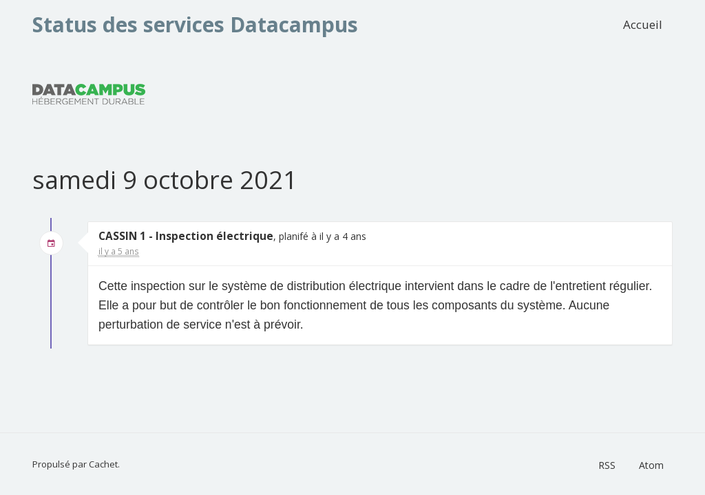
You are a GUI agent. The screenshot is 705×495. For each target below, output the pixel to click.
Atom (651, 465)
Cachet (103, 464)
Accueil (642, 24)
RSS (606, 465)
